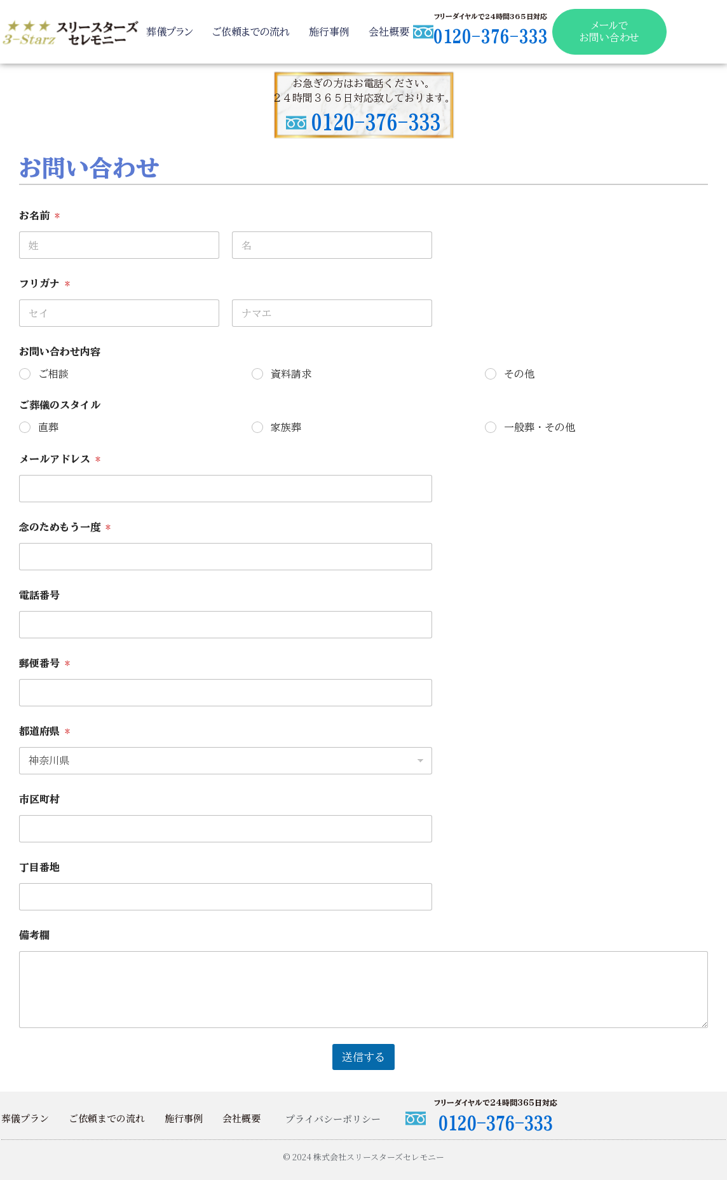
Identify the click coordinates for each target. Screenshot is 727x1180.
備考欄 (34, 935)
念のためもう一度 (65, 527)
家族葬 (286, 427)
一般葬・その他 (539, 427)
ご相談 (53, 374)
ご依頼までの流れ (250, 32)
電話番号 (39, 595)
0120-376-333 (488, 36)
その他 (519, 374)
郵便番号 (44, 663)
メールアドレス (59, 459)
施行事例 (328, 32)
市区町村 (39, 799)
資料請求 (291, 374)
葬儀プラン (168, 32)
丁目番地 (39, 867)
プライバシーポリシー (333, 1118)
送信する (363, 1057)
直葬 (48, 427)
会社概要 (387, 32)
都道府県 (44, 731)
